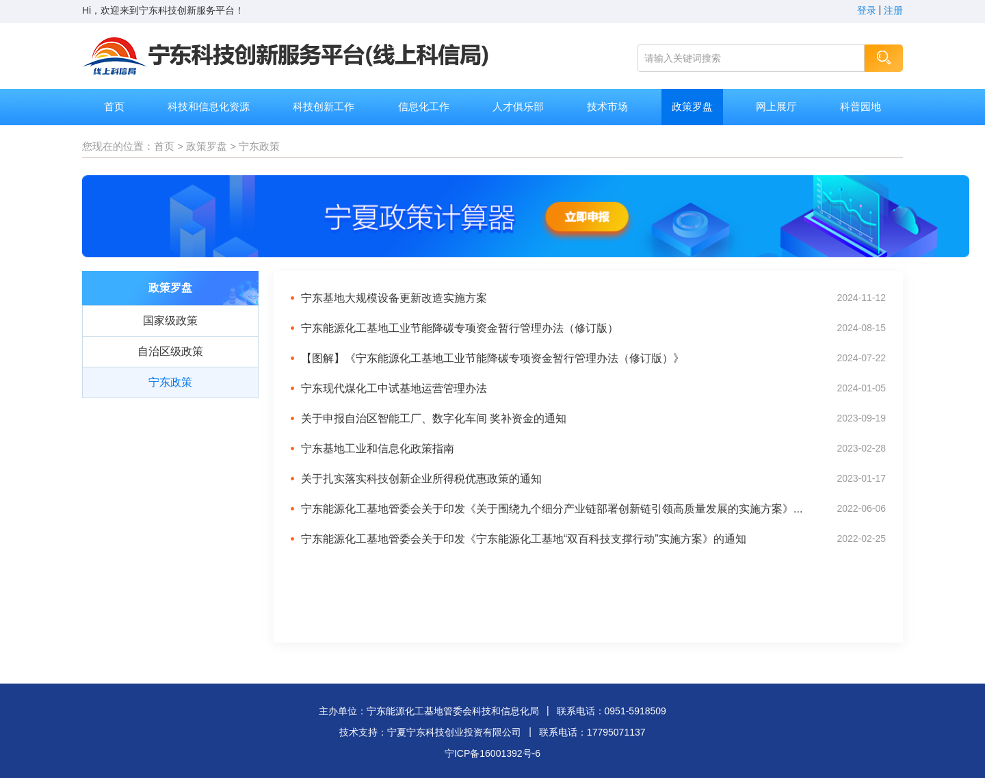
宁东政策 (259, 146)
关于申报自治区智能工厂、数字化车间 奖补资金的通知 (433, 418)
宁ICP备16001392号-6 (492, 753)
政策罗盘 (692, 106)
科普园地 (860, 106)
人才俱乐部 (518, 106)
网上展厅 (776, 106)
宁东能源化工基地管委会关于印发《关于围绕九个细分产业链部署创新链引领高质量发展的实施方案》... (551, 509)
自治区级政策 (170, 351)
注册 (893, 10)
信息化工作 (423, 106)
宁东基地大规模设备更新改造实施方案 (394, 298)
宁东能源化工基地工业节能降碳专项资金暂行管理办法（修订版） (459, 328)
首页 (114, 106)
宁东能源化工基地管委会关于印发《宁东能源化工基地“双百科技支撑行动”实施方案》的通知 (523, 539)
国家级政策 (170, 320)
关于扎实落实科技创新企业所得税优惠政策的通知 (421, 478)
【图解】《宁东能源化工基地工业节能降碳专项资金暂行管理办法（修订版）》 (492, 358)
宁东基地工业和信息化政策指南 (377, 448)
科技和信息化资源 (209, 106)
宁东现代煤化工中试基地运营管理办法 (394, 388)
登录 (866, 10)
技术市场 (607, 106)
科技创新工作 (323, 106)
